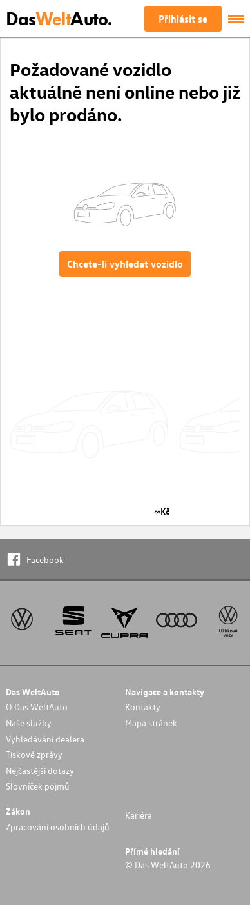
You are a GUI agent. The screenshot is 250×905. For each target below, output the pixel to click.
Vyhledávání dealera (45, 739)
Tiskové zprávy (34, 754)
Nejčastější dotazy (40, 770)
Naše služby (29, 723)
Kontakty (142, 707)
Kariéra (138, 815)
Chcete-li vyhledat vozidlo (125, 263)
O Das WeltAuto (37, 707)
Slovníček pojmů (38, 786)
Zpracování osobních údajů (58, 826)
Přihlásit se (183, 18)
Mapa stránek (151, 723)
